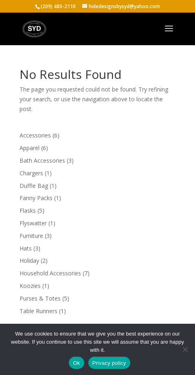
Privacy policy (109, 363)
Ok (76, 363)
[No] (185, 349)
